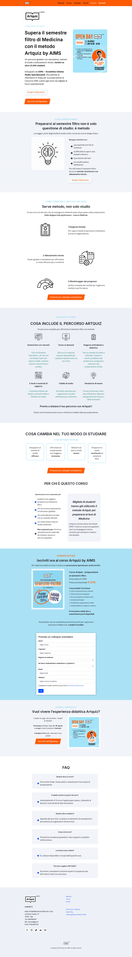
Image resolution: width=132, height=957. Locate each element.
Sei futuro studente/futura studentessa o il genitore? (56, 663)
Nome (40, 641)
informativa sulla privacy (76, 686)
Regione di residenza (45, 657)
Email (40, 669)
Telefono (41, 677)
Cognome (42, 649)
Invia (40, 691)
